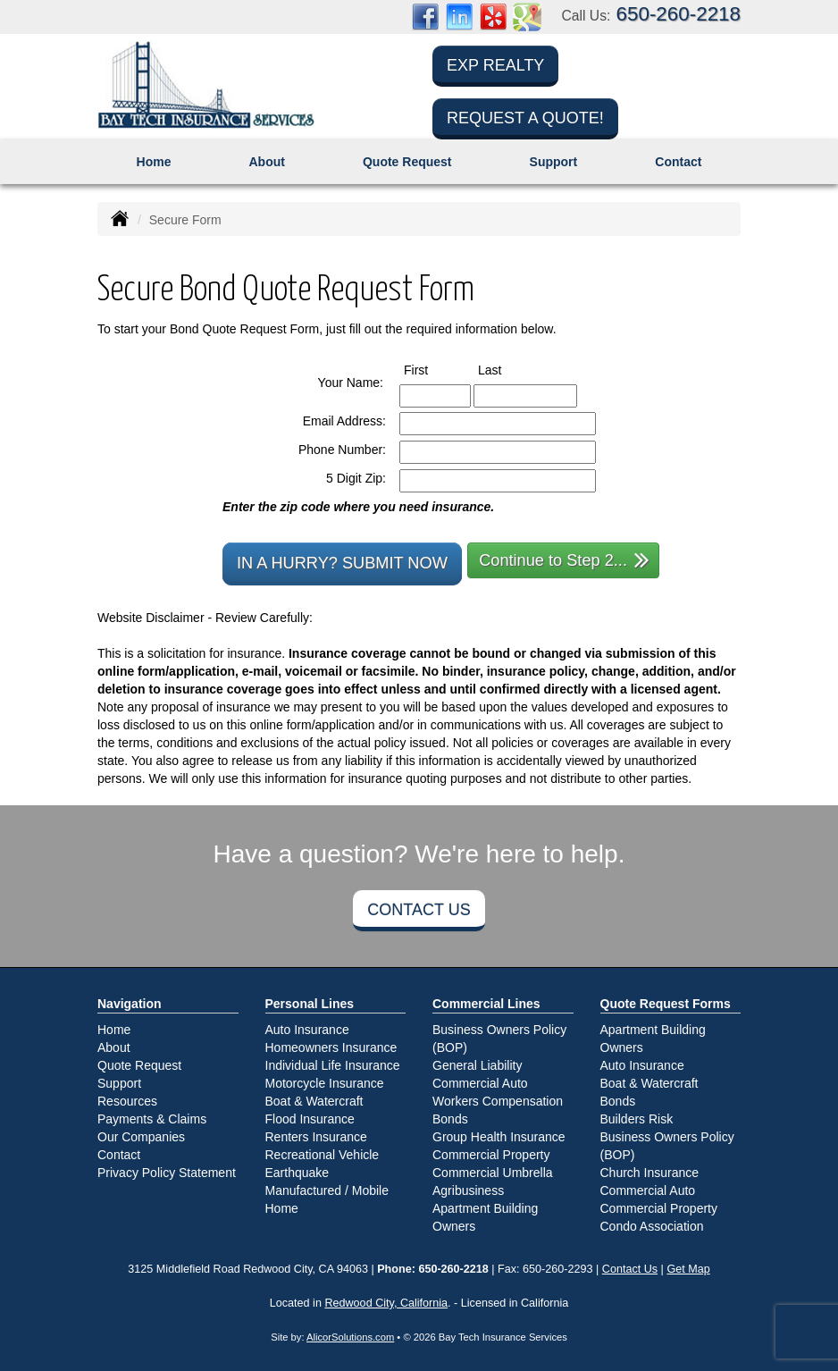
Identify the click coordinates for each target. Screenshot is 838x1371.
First (432, 369)
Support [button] (554, 162)
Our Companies (141, 1137)
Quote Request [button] (407, 162)
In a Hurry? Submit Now (342, 563)
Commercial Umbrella (492, 1172)
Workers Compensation (497, 1101)
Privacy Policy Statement (166, 1172)
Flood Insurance (310, 1119)
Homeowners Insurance (331, 1047)
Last (506, 369)
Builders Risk (637, 1119)
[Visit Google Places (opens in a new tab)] (527, 16)
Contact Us (418, 910)
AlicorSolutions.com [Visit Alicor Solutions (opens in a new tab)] (350, 1337)
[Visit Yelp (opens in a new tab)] (493, 16)
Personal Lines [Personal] (310, 1004)
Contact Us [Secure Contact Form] (630, 1269)
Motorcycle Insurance (324, 1083)
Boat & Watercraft (314, 1101)
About (266, 162)
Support (119, 1083)
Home (154, 162)
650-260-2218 (678, 14)
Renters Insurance (316, 1137)
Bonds (450, 1119)
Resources (127, 1101)
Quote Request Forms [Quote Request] (665, 1004)
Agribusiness (468, 1190)
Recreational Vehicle (322, 1155)
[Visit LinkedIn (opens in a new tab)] (459, 16)
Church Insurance (650, 1172)
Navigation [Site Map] (129, 1004)
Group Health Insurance (499, 1137)
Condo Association (652, 1226)
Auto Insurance (307, 1029)
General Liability (477, 1065)
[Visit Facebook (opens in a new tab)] (425, 16)
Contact (678, 162)
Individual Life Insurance (332, 1065)
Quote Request (139, 1065)
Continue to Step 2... (564, 559)
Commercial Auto (480, 1083)
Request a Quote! (525, 118)
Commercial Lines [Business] (486, 1004)
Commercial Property (490, 1155)
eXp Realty (495, 65)
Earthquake (297, 1172)
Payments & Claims (151, 1119)
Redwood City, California (386, 1303)
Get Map (687, 1269)
